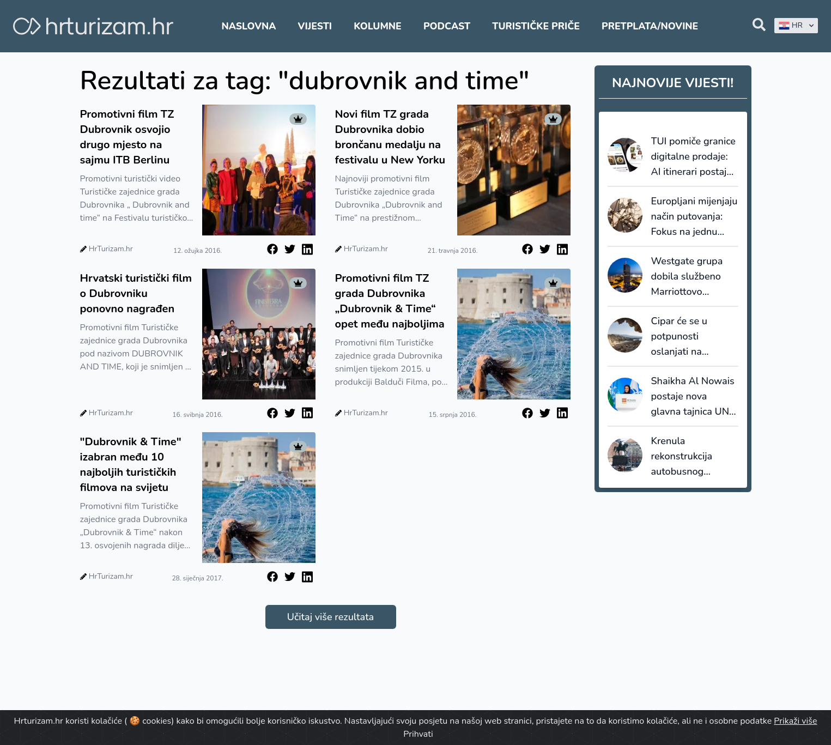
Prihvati (418, 734)
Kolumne (378, 26)
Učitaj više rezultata (330, 616)
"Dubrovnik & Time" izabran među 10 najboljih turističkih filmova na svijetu (130, 464)
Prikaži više (795, 721)
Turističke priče (536, 26)
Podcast (446, 26)
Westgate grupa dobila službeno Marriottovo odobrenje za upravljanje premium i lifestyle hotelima (692, 277)
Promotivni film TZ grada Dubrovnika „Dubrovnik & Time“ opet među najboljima (390, 301)
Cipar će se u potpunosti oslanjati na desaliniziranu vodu (694, 336)
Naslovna (248, 26)
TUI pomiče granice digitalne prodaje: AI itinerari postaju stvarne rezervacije (693, 157)
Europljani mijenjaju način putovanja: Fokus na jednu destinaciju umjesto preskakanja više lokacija (694, 217)
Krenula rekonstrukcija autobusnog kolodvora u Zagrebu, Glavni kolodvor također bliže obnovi (688, 456)
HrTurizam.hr (111, 249)
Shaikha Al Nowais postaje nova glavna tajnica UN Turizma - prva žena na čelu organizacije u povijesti (694, 396)
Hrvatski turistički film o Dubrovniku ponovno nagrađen (136, 293)
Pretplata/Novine (650, 26)
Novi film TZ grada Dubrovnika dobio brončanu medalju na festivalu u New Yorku (390, 137)
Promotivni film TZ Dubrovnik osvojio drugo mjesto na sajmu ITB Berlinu (127, 137)
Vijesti (315, 26)
